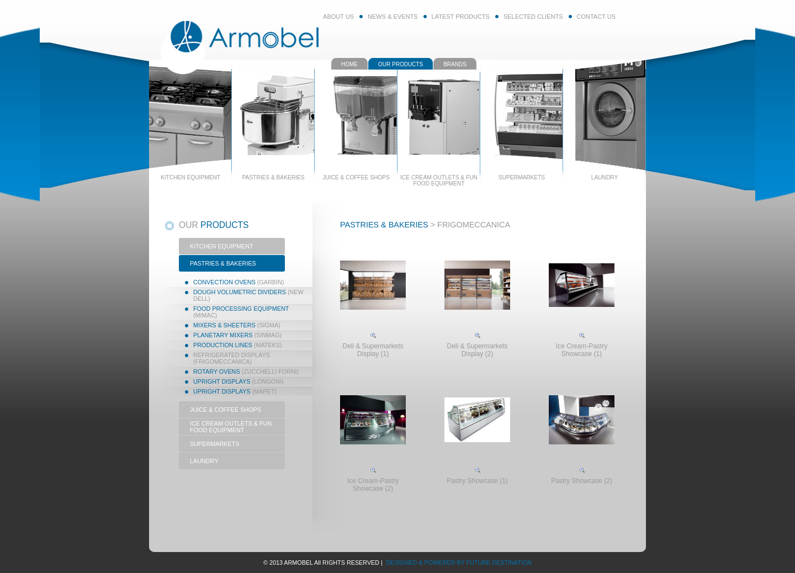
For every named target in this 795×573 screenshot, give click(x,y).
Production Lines (237, 345)
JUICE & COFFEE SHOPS (225, 409)
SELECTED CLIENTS (533, 16)
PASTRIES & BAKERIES (223, 263)
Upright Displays (235, 391)
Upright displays (238, 381)
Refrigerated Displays (231, 358)
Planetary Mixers (237, 335)
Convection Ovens (238, 282)
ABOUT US (338, 16)
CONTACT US (596, 16)
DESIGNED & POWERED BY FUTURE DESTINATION (458, 562)
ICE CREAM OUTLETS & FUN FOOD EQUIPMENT (231, 426)
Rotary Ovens (246, 371)
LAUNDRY (204, 461)
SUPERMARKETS (214, 444)
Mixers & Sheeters (236, 325)
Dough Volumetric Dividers (248, 295)
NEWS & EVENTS (392, 16)
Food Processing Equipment (241, 312)
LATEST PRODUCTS (461, 16)
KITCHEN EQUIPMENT (221, 246)
